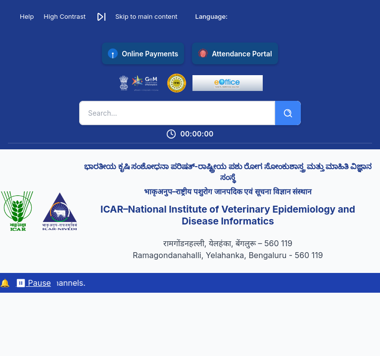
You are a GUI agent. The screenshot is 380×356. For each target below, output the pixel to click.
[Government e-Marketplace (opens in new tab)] (139, 83)
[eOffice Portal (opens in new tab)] (227, 83)
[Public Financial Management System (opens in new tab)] (177, 83)
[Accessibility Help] (23, 17)
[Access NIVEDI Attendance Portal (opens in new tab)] (235, 53)
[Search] (288, 113)
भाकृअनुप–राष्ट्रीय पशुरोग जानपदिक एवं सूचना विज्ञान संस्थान (228, 191)
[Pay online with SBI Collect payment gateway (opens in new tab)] (143, 53)
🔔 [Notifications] (5, 283)
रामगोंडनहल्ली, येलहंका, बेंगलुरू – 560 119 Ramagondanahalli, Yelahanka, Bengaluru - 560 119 (228, 249)
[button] (137, 17)
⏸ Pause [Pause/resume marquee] (33, 283)
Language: (211, 16)
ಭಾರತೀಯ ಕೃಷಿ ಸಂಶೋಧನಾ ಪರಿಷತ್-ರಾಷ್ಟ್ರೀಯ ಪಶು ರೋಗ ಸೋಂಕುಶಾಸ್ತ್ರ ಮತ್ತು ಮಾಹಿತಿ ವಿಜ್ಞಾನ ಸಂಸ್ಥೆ (228, 172)
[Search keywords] (177, 113)
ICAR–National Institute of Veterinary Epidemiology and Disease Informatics (227, 215)
